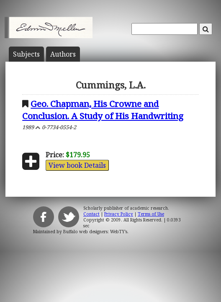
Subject (26, 54)
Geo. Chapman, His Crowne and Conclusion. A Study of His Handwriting (102, 110)
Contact (91, 214)
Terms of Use (151, 214)
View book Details (77, 165)
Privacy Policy (118, 214)
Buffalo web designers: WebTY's (95, 231)
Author (63, 54)
